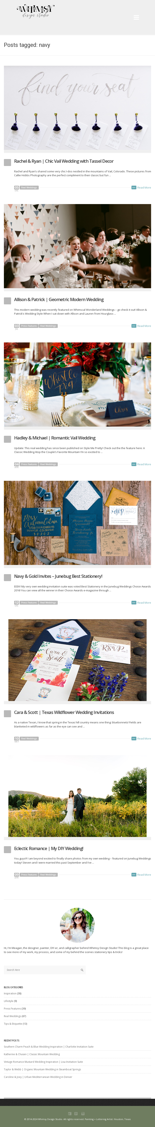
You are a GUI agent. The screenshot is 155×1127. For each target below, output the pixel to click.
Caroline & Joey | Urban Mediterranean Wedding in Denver (38, 1077)
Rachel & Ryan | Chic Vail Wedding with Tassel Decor (63, 161)
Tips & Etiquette (13, 1023)
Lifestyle (8, 1001)
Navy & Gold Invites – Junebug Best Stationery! (58, 576)
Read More (144, 187)
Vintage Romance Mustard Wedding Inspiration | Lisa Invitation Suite (43, 1062)
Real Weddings (29, 187)
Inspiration (10, 993)
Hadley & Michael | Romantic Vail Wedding (54, 438)
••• (134, 187)
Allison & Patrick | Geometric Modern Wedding (58, 299)
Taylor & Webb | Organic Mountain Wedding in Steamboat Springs (42, 1069)
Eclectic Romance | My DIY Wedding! (48, 848)
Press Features (29, 325)
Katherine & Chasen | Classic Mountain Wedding (32, 1054)
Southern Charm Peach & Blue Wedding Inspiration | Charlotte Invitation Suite (49, 1046)
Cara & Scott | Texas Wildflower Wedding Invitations (64, 712)
